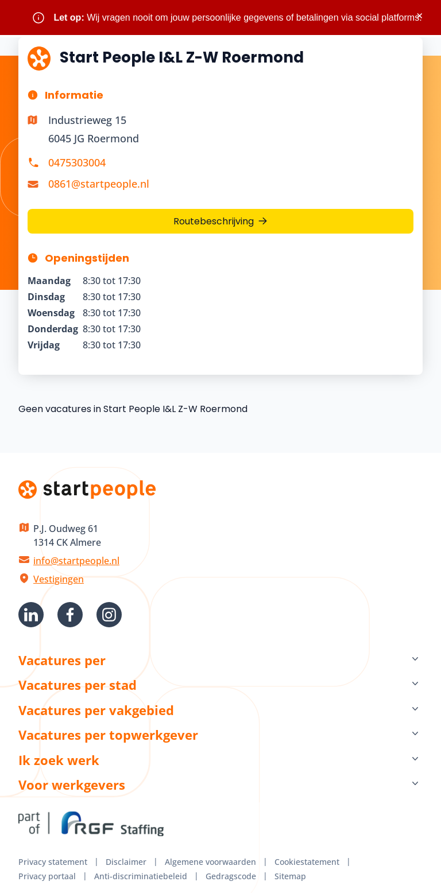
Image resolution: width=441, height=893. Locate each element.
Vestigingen (58, 579)
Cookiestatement (306, 861)
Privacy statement (52, 861)
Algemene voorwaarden (210, 861)
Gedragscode (231, 876)
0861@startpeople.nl (98, 184)
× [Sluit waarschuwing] (419, 16)
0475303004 (77, 162)
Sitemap (290, 876)
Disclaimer (126, 861)
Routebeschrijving (213, 221)
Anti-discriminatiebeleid (140, 876)
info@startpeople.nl (76, 560)
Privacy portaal (47, 876)
